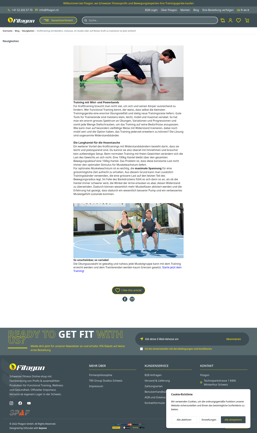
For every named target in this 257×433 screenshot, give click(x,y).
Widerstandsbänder (107, 135)
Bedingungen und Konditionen (195, 348)
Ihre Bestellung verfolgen (218, 10)
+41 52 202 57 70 (22, 10)
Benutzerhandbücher (158, 392)
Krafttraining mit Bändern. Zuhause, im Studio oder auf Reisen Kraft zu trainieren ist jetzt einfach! (86, 30)
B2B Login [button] (151, 10)
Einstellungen (209, 419)
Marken (185, 10)
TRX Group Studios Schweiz (105, 380)
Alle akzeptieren (233, 419)
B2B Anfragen (153, 375)
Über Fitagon (169, 10)
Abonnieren (233, 339)
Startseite (7, 30)
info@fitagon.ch (49, 10)
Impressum (96, 386)
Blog (196, 10)
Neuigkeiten (28, 30)
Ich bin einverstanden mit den (178, 348)
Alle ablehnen (184, 419)
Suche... (93, 20)
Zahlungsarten (154, 386)
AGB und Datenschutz (158, 397)
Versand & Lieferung (157, 380)
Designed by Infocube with (28, 428)
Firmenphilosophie (100, 375)
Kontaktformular (155, 403)
